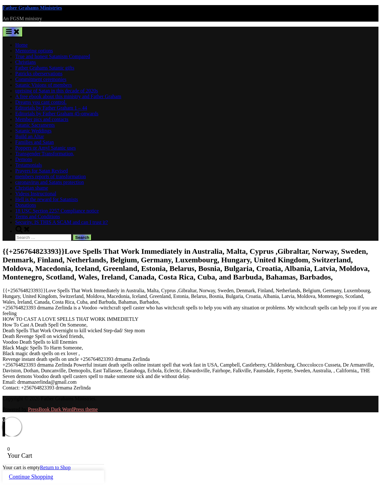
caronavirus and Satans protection (49, 182)
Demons (23, 159)
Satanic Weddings (33, 130)
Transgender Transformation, (44, 153)
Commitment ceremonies (40, 79)
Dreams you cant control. (41, 102)
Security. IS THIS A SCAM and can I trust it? (61, 222)
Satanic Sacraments (35, 125)
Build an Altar (29, 136)
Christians (25, 62)
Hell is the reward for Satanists (46, 199)
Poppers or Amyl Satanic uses (45, 148)
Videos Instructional (35, 193)
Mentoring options (34, 50)
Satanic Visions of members (43, 85)
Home (21, 45)
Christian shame (31, 188)
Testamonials (28, 165)
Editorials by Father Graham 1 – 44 (51, 108)
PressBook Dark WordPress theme (63, 409)
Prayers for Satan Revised (41, 170)
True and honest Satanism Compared (52, 56)
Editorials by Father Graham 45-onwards (56, 113)
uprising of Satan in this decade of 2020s (56, 90)
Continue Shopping (31, 477)
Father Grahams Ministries (32, 7)
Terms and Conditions (37, 216)
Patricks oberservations (38, 73)
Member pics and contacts (42, 119)
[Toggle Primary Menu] (13, 32)
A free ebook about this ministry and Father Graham (68, 96)
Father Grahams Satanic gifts (44, 68)
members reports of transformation (50, 176)
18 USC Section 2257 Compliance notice (57, 210)
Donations (25, 205)
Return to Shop (55, 467)
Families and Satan (34, 142)
